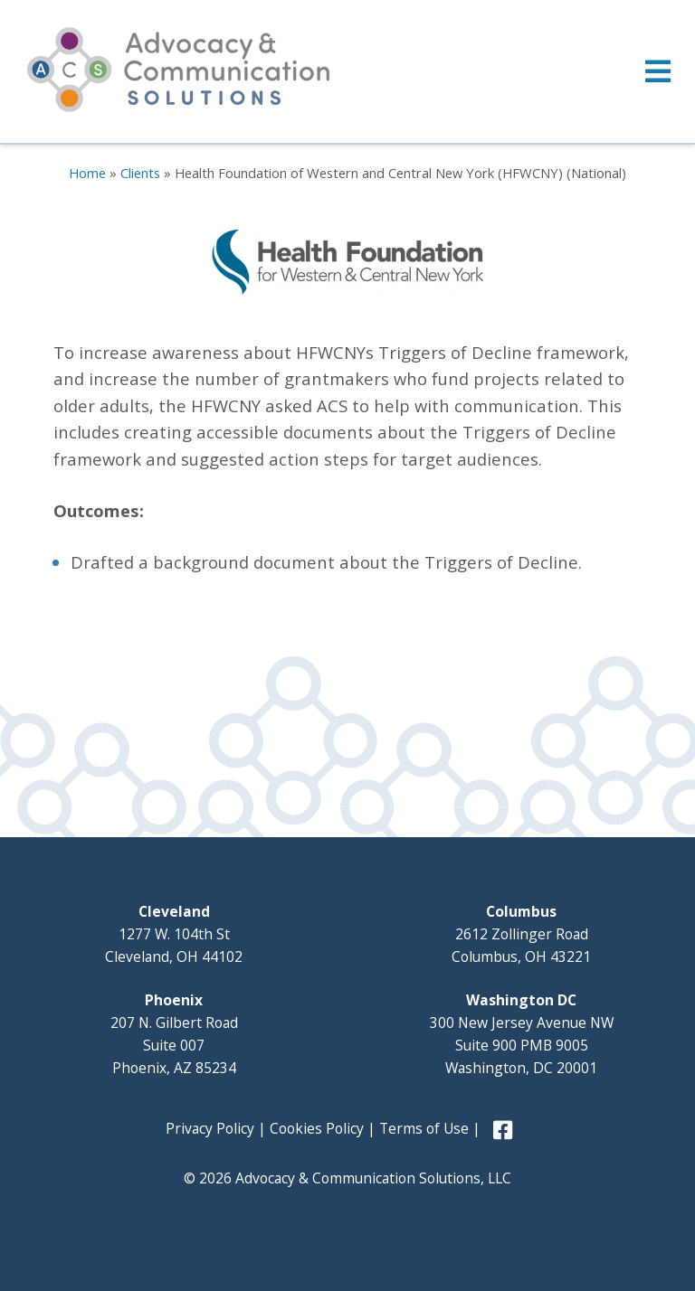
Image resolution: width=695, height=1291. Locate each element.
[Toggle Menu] (347, 71)
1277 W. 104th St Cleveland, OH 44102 (174, 933)
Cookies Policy (317, 1128)
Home (87, 173)
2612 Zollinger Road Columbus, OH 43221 (521, 933)
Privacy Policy (210, 1128)
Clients (140, 173)
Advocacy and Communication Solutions (178, 69)
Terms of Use (424, 1128)
